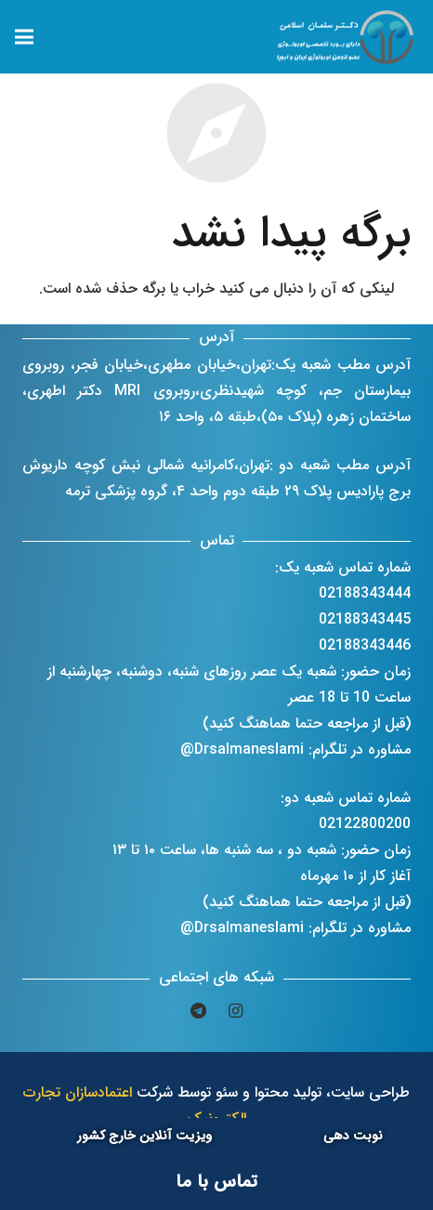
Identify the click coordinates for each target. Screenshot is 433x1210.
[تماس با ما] (216, 1182)
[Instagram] (235, 1011)
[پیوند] (347, 37)
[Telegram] (197, 1011)
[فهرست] (24, 37)
